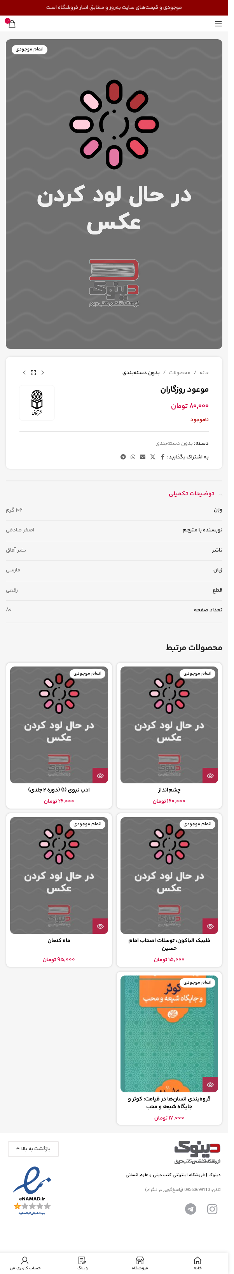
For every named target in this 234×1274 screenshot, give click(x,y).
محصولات (179, 373)
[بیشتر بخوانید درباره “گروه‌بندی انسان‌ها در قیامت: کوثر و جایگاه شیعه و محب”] (210, 1084)
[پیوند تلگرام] (123, 457)
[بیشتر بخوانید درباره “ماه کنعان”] (100, 926)
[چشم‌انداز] (169, 725)
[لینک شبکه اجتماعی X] (153, 457)
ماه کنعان (58, 941)
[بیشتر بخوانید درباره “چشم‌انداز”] (210, 775)
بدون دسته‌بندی (141, 373)
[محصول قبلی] (42, 373)
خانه (204, 373)
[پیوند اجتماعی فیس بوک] (162, 457)
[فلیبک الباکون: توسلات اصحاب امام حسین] (169, 875)
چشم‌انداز (169, 790)
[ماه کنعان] (59, 875)
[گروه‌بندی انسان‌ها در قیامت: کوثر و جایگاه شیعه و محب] (169, 1033)
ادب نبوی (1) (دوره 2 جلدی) (59, 790)
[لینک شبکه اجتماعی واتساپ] (133, 457)
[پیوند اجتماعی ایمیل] (143, 457)
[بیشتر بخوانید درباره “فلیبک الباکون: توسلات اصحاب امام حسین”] (210, 926)
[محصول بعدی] (24, 373)
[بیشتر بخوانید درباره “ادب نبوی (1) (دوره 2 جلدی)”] (100, 775)
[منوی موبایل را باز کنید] (218, 23)
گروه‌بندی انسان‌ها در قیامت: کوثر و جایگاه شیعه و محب (169, 1103)
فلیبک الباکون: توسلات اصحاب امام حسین (169, 945)
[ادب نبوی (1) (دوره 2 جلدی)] (59, 725)
